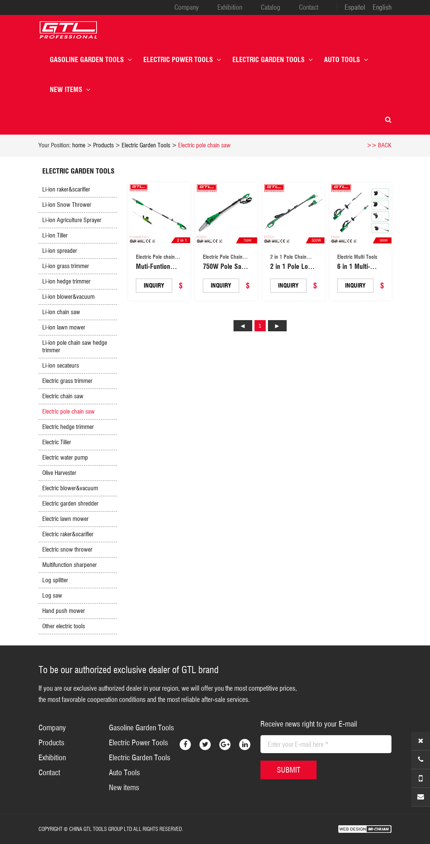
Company (186, 7)
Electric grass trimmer (67, 380)
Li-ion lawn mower (63, 327)
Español (355, 7)
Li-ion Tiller (55, 235)
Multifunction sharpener (69, 564)
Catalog (270, 7)
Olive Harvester (59, 472)
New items (70, 89)
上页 (243, 325)
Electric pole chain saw (204, 145)
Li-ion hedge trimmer (66, 281)
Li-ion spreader (59, 250)
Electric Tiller (56, 442)
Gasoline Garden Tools (91, 60)
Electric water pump (65, 457)
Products (103, 145)
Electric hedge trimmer (68, 426)
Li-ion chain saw (61, 312)
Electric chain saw (62, 396)
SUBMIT (289, 769)
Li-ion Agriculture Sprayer (71, 220)
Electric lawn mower (65, 518)
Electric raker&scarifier (68, 534)
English (382, 7)
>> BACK (379, 145)
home (78, 145)
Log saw (52, 595)
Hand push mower (63, 610)
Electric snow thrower (67, 549)
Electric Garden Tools (272, 60)
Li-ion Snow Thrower (66, 204)
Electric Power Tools (182, 60)
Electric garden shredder (70, 503)
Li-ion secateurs (60, 365)
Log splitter (55, 580)
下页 (277, 325)
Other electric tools (63, 626)
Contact (308, 7)
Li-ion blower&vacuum (68, 296)
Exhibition (229, 7)
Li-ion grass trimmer (65, 266)
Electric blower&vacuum (70, 488)
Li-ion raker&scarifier (66, 189)
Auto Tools (346, 60)
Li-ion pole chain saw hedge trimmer (74, 346)
